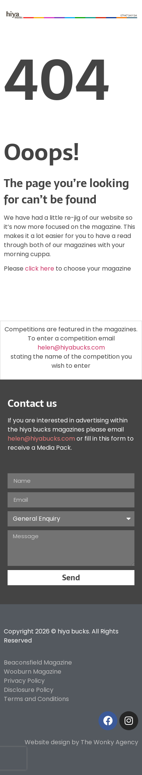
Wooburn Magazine (32, 671)
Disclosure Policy (28, 689)
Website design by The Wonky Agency (81, 742)
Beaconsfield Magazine (38, 662)
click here (39, 268)
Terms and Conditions (36, 699)
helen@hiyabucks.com (71, 347)
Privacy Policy (24, 680)
